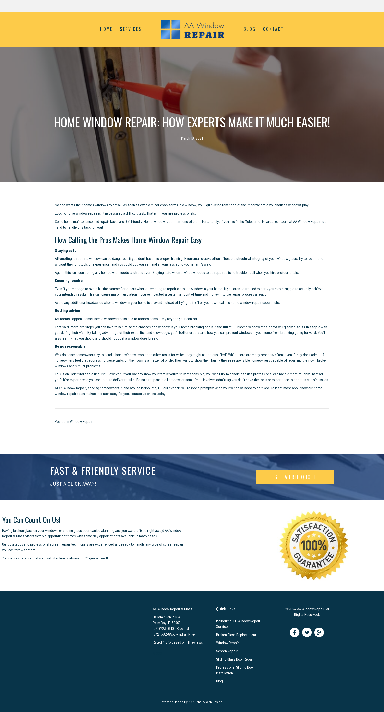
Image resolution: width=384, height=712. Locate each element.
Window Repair (81, 421)
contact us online (143, 393)
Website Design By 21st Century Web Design (192, 702)
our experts (172, 387)
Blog (250, 29)
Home (106, 29)
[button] (294, 632)
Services (131, 29)
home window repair (82, 213)
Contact (273, 29)
